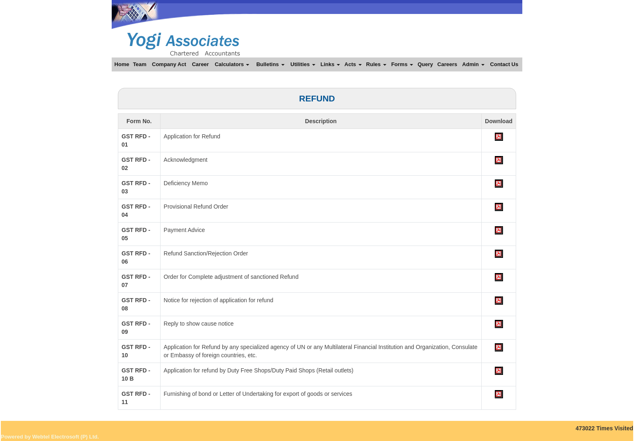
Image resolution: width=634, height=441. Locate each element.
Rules (376, 64)
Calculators (232, 64)
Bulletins (270, 64)
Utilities (302, 64)
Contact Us (504, 64)
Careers (447, 64)
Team (140, 64)
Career (200, 64)
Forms (402, 64)
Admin (473, 64)
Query (425, 64)
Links (330, 64)
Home (122, 64)
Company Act (169, 64)
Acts (353, 64)
